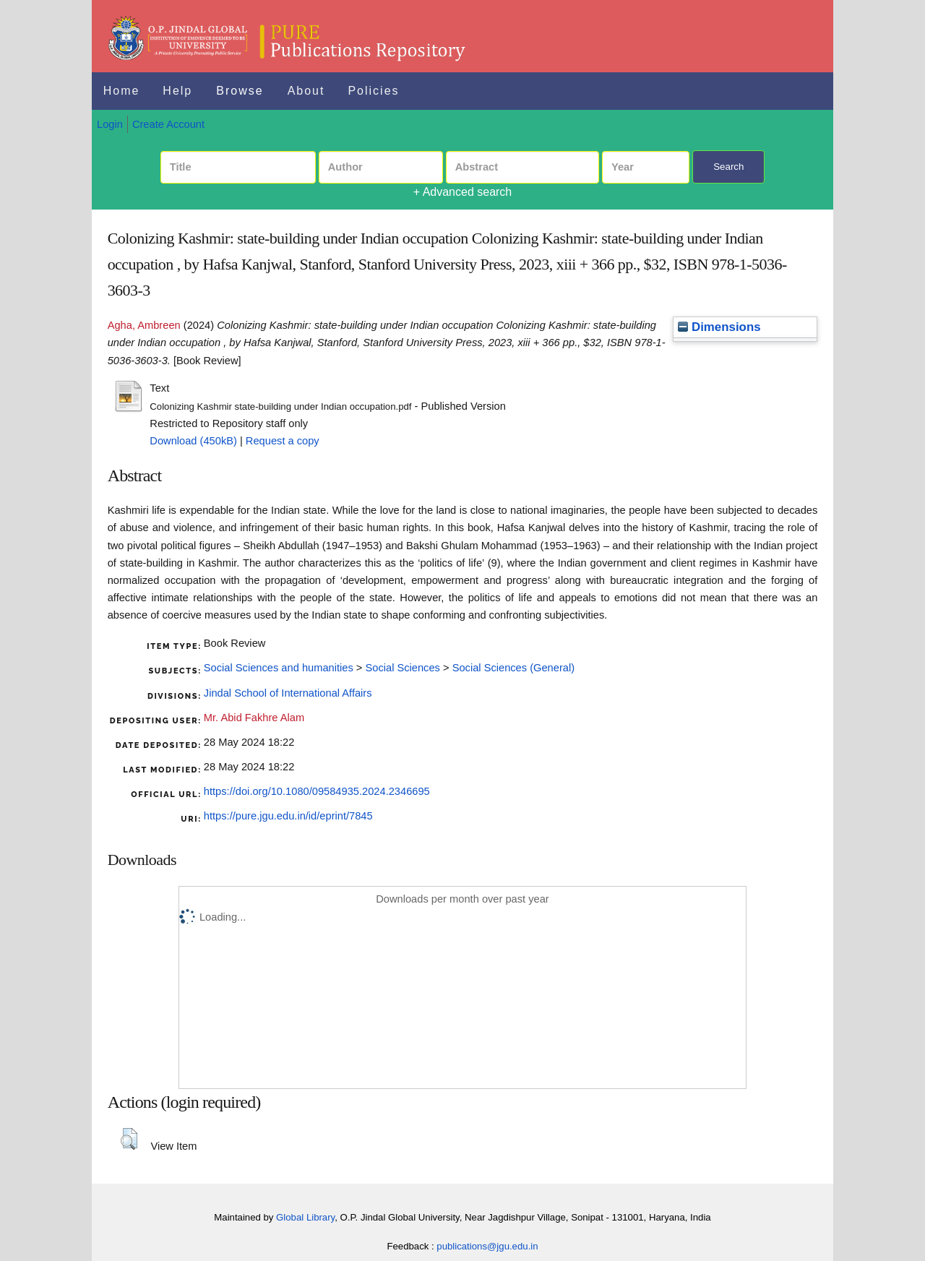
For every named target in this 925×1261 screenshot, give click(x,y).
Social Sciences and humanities (278, 667)
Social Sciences (402, 667)
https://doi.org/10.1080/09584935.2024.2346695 (317, 791)
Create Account (168, 124)
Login (110, 124)
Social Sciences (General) (513, 667)
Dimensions (719, 327)
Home (121, 91)
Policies (373, 91)
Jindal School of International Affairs (288, 693)
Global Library (305, 1217)
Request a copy (282, 441)
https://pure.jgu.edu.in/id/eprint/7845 (288, 816)
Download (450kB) (193, 441)
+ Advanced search (462, 192)
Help (177, 91)
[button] (129, 1139)
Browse (239, 91)
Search (728, 166)
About (306, 91)
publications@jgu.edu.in (487, 1246)
